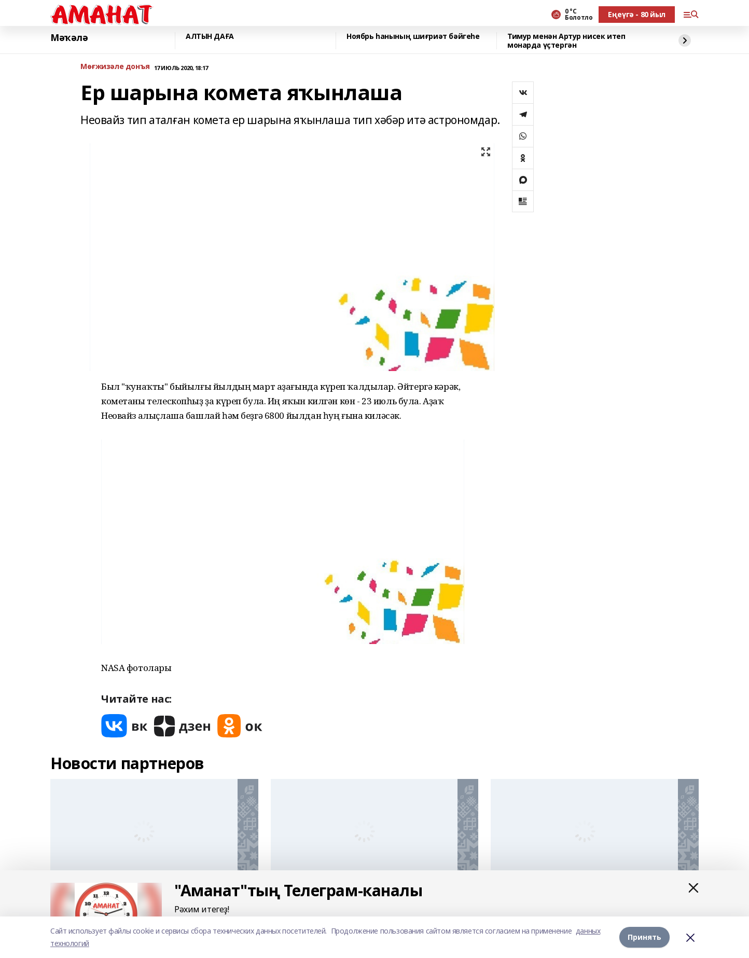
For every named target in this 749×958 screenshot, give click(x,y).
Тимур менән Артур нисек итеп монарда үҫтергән (566, 40)
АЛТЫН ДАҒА (210, 36)
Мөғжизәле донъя (115, 66)
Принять (644, 937)
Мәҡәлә (69, 38)
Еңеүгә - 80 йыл (636, 14)
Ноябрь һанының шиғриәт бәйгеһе (412, 36)
